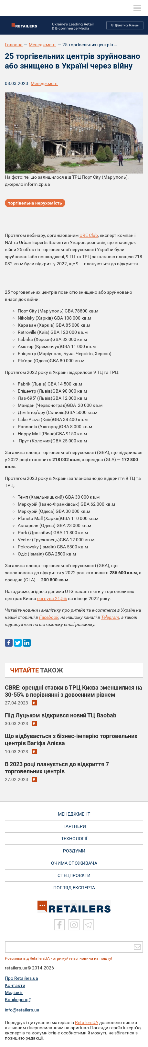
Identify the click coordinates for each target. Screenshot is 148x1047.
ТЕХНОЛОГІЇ (74, 838)
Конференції (17, 999)
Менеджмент (42, 44)
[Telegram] (88, 924)
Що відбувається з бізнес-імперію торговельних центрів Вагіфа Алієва (71, 739)
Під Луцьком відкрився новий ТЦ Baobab (60, 715)
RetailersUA (86, 1022)
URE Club (88, 235)
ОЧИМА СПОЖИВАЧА (74, 863)
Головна (14, 44)
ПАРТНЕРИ (74, 826)
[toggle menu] (137, 8)
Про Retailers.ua (21, 978)
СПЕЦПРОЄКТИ (74, 875)
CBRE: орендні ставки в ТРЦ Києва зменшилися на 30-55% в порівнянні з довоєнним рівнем (73, 691)
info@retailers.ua (22, 1009)
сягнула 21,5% (52, 598)
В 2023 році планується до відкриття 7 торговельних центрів (57, 768)
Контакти (15, 985)
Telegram (110, 617)
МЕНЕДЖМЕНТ (74, 814)
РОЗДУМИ (74, 850)
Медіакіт (14, 992)
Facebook (48, 617)
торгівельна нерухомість (35, 203)
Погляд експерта (74, 887)
